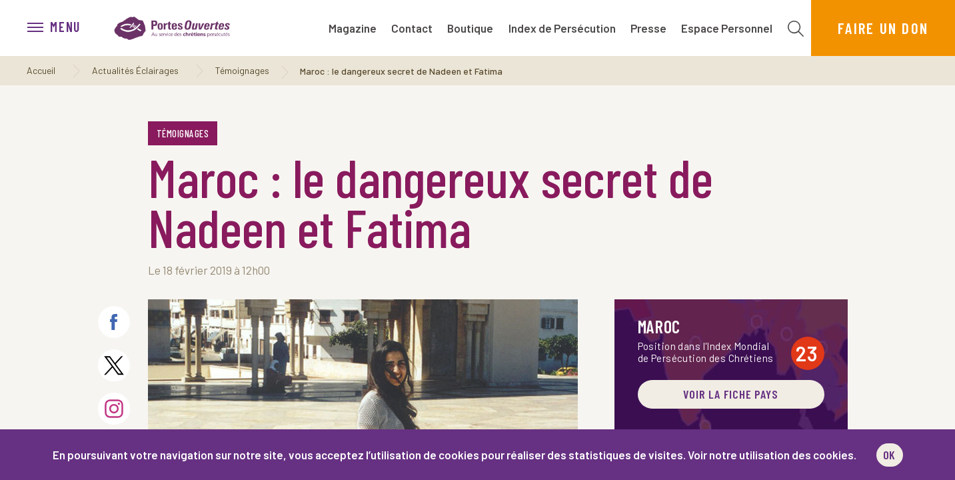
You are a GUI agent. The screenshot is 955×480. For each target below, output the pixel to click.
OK (889, 454)
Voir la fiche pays (730, 394)
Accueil (41, 70)
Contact (412, 28)
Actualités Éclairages (135, 70)
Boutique (470, 28)
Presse (648, 28)
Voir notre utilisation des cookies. (772, 454)
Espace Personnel (726, 28)
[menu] (60, 28)
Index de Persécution (562, 28)
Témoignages (242, 70)
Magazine (353, 28)
